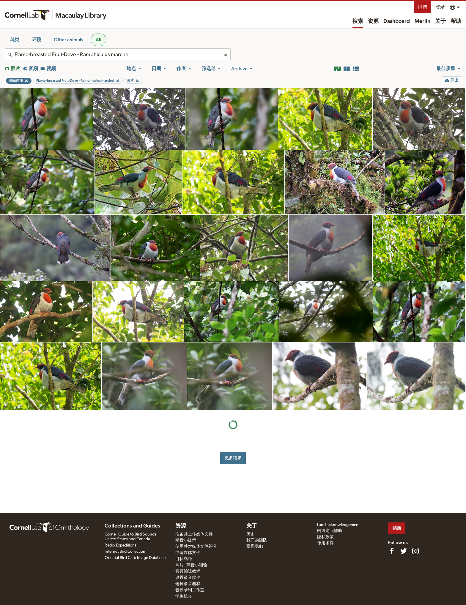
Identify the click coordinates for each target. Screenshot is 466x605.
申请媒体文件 (187, 553)
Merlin (422, 21)
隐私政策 (325, 537)
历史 (250, 534)
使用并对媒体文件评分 (196, 546)
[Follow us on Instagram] (415, 551)
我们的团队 (256, 540)
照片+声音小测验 (191, 565)
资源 (373, 21)
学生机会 (183, 596)
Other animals (68, 39)
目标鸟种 (183, 559)
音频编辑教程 (187, 571)
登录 (440, 7)
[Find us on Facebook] (391, 551)
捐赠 (422, 7)
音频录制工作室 (189, 590)
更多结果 (233, 458)
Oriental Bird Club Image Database (135, 558)
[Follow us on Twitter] (403, 551)
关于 (440, 21)
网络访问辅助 (329, 531)
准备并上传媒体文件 (194, 534)
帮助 (456, 21)
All (98, 39)
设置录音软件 (187, 578)
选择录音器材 (187, 584)
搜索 (357, 21)
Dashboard (396, 21)
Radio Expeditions (120, 545)
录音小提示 (185, 540)
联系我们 (254, 546)
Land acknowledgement (338, 525)
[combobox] (118, 55)
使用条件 (325, 543)
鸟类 (14, 39)
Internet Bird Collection (125, 551)
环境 (36, 39)
